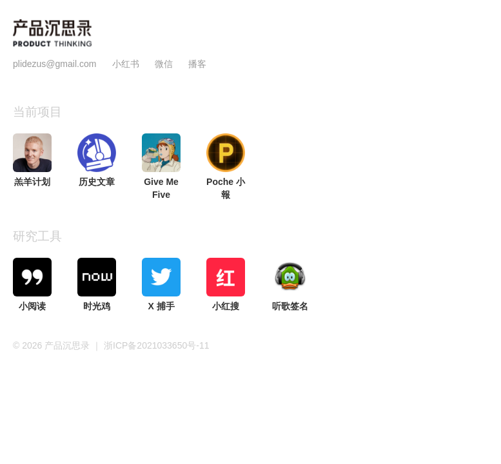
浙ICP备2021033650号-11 (156, 345)
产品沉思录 (68, 345)
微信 (165, 64)
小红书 (125, 64)
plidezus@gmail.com (54, 64)
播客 (197, 64)
